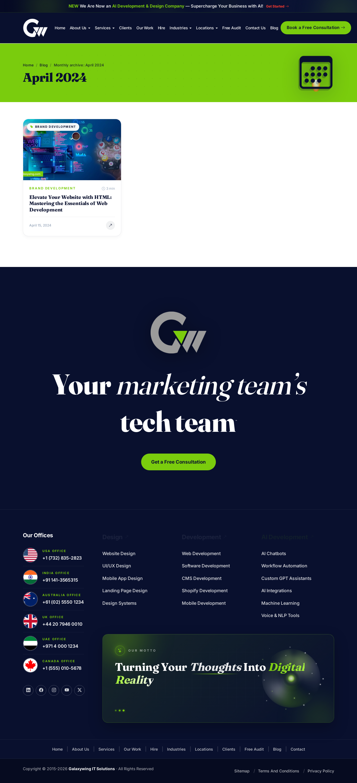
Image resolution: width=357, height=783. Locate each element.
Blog (274, 27)
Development (204, 537)
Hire (161, 27)
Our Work (144, 27)
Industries (176, 749)
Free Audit (231, 27)
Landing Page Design (125, 590)
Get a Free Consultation (178, 462)
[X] (79, 690)
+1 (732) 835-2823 (62, 558)
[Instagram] (54, 690)
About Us (80, 749)
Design (115, 537)
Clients (125, 27)
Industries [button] (179, 27)
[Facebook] (41, 690)
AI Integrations (276, 590)
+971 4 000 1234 (60, 646)
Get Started (277, 6)
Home (60, 27)
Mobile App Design (122, 578)
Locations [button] (205, 27)
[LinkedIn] (28, 690)
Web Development (201, 553)
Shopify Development (205, 590)
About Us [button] (78, 27)
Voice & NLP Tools (280, 615)
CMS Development (201, 578)
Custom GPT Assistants (286, 578)
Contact (298, 749)
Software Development (206, 565)
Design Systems (119, 603)
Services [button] (103, 27)
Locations (204, 749)
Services (106, 749)
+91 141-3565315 (60, 580)
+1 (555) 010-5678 (61, 668)
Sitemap (242, 770)
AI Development (287, 537)
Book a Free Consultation (316, 27)
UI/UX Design (116, 565)
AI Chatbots (273, 553)
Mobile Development (204, 603)
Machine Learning (280, 603)
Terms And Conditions (278, 770)
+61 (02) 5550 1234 (63, 602)
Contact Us (255, 27)
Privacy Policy (321, 770)
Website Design (119, 553)
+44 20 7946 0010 (62, 624)
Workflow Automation (284, 565)
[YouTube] (66, 690)
